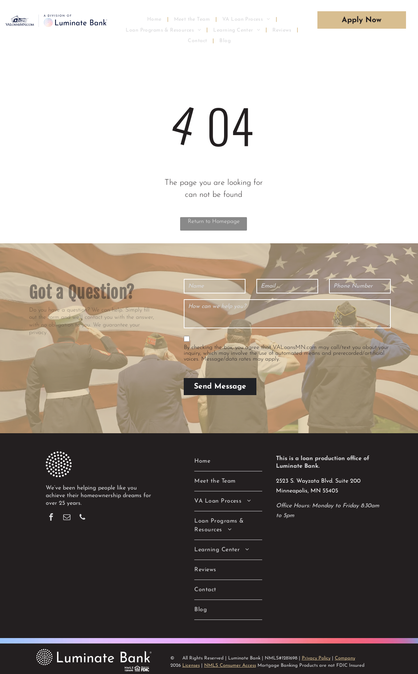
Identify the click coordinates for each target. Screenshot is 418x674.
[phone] (82, 518)
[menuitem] (155, 19)
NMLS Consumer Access (230, 665)
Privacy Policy (316, 658)
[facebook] (51, 518)
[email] (66, 518)
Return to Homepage (214, 221)
